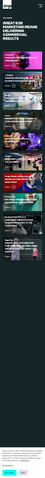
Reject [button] (23, 473)
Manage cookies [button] (7, 465)
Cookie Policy (24, 461)
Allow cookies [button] (9, 473)
